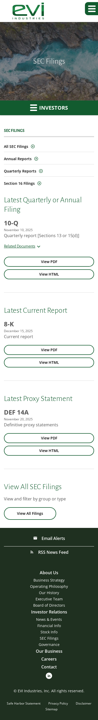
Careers (49, 659)
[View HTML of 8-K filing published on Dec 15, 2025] (49, 362)
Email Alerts (53, 538)
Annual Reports (18, 158)
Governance (49, 644)
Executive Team (49, 598)
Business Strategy (49, 580)
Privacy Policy (58, 703)
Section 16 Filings (19, 183)
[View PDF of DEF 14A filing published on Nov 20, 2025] (49, 438)
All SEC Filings (16, 146)
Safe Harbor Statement (24, 703)
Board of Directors (49, 605)
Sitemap (51, 709)
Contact (49, 667)
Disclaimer (83, 703)
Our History (49, 592)
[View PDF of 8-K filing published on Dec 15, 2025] (49, 350)
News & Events (49, 619)
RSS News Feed (52, 552)
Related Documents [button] (23, 246)
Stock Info (49, 631)
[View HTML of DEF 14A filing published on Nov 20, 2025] (49, 451)
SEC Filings (49, 638)
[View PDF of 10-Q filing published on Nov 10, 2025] (49, 262)
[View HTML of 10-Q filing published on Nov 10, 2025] (49, 274)
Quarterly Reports (20, 171)
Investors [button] (49, 107)
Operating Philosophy (49, 586)
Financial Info (49, 625)
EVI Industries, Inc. (34, 690)
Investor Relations (49, 612)
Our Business (49, 651)
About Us (49, 573)
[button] (91, 8)
